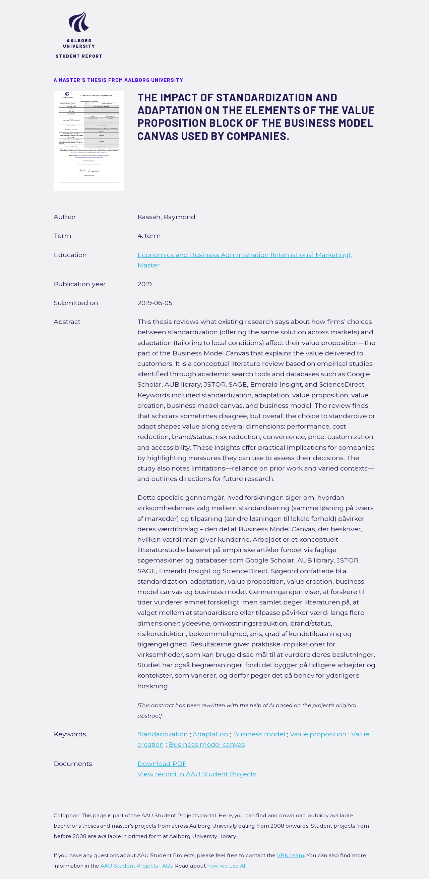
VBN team (290, 855)
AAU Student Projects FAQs (137, 866)
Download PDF (162, 764)
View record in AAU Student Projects (196, 774)
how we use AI (226, 866)
